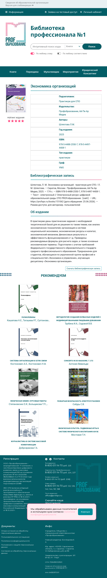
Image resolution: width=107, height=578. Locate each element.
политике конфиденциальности (53, 513)
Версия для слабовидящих (20, 5)
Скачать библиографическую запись (83, 268)
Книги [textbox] (69, 46)
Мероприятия (70, 71)
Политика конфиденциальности (15, 541)
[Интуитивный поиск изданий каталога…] (48, 46)
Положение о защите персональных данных (17, 546)
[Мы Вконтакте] (46, 458)
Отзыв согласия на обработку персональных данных (14, 532)
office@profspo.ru (53, 495)
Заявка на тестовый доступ (61, 12)
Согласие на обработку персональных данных (18, 552)
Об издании (40, 212)
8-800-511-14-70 (54, 465)
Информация (14, 12)
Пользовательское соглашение (15, 537)
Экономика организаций (53, 86)
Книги (13, 71)
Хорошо (85, 511)
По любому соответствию (75, 53)
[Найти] (91, 46)
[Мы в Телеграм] (50, 458)
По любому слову (44, 53)
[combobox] (73, 46)
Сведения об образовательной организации (27, 2)
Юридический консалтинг (90, 72)
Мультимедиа (51, 71)
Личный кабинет (91, 12)
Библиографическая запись (52, 176)
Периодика (32, 71)
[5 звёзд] (15, 121)
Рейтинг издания (15, 120)
